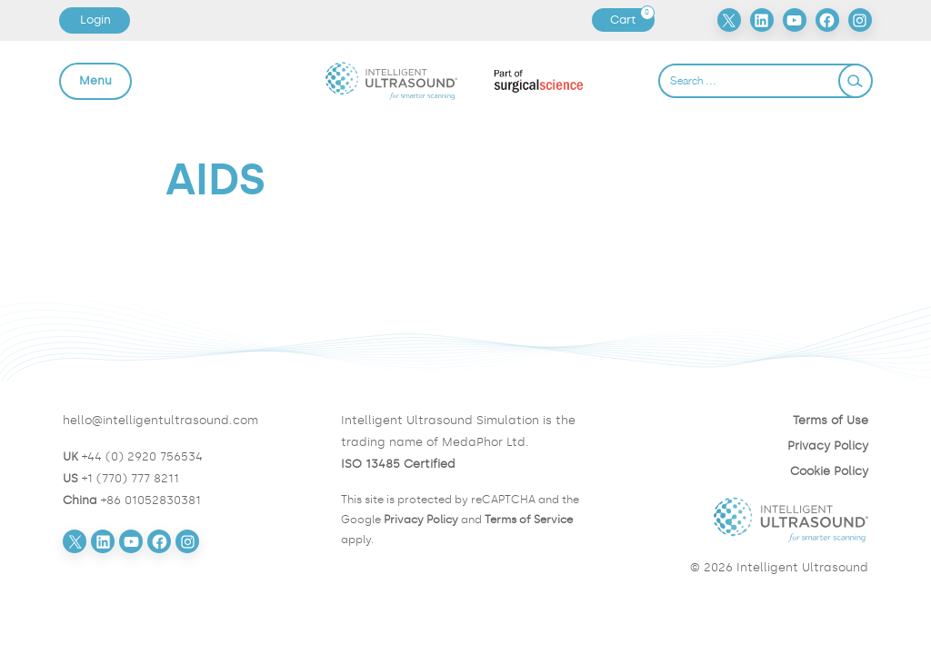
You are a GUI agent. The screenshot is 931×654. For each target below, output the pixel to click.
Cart (632, 20)
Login (95, 19)
